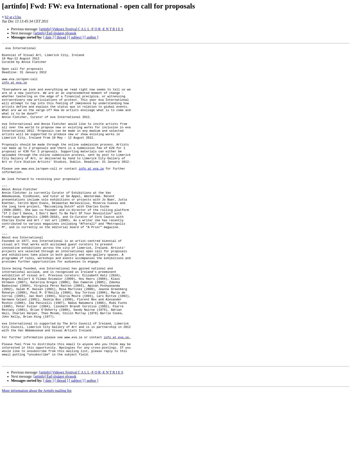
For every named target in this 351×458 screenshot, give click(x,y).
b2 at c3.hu (13, 17)
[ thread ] (61, 37)
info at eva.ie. (117, 396)
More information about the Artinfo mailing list (37, 454)
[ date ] (48, 37)
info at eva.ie (14, 90)
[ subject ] (76, 37)
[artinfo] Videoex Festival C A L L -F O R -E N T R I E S (81, 29)
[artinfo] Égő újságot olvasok (54, 33)
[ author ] (91, 37)
